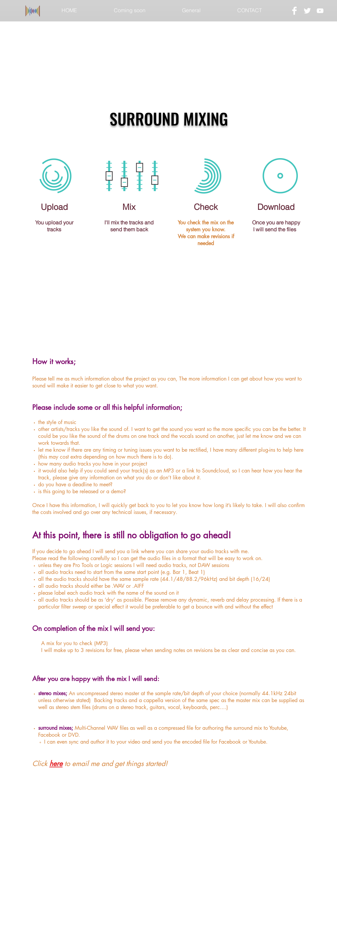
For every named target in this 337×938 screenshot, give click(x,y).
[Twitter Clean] (307, 11)
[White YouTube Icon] (320, 11)
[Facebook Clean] (294, 11)
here (56, 763)
